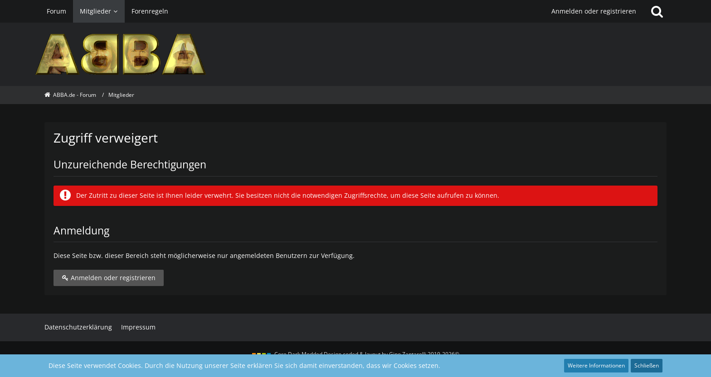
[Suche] (657, 11)
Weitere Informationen (596, 365)
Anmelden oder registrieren (593, 11)
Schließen (646, 365)
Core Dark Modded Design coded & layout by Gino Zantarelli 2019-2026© (366, 354)
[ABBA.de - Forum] (355, 54)
